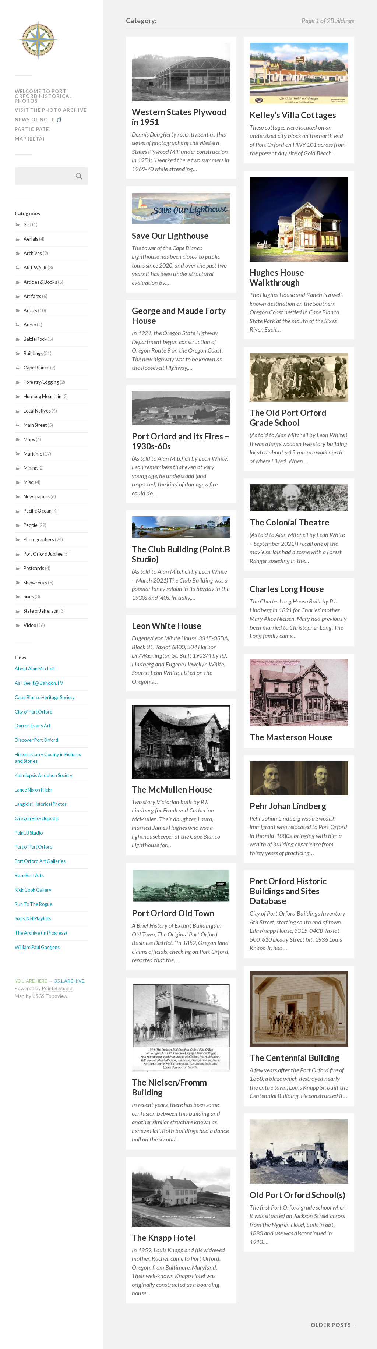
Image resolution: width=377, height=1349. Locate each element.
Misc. (29, 482)
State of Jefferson (41, 611)
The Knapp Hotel (163, 1238)
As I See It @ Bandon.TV (39, 683)
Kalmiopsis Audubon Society (44, 775)
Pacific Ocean (38, 511)
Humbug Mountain (42, 396)
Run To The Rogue (33, 904)
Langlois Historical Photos (41, 804)
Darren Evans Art (32, 726)
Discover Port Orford (36, 740)
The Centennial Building (294, 1058)
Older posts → (334, 1325)
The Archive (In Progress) (41, 933)
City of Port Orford (34, 712)
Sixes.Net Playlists (33, 918)
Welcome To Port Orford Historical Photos (43, 96)
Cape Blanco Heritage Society (45, 697)
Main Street (35, 425)
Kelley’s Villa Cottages (293, 115)
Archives (33, 253)
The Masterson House (291, 737)
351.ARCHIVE (69, 981)
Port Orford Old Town (173, 913)
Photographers (39, 539)
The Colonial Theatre (290, 522)
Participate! (33, 129)
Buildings (33, 353)
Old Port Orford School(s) (297, 1195)
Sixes (29, 596)
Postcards (34, 568)
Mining (31, 468)
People (31, 525)
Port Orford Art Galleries (40, 861)
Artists (30, 311)
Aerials (31, 239)
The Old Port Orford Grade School (288, 418)
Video (30, 625)
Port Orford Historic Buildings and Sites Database (288, 891)
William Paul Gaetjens (37, 947)
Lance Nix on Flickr (33, 790)
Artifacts (32, 296)
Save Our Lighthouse (170, 236)
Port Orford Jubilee (43, 554)
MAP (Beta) (30, 139)
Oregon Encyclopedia (37, 818)
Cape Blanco (36, 368)
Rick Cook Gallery (33, 890)
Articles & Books (40, 282)
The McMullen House (172, 789)
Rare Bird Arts (29, 875)
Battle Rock (35, 339)
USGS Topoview (49, 996)
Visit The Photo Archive (51, 110)
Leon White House (166, 626)
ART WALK (35, 267)
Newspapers (37, 496)
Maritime (33, 454)
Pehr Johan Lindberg (288, 806)
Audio (30, 324)
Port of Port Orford (34, 847)
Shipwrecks (35, 582)
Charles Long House (287, 589)
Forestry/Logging (41, 382)
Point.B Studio (29, 833)
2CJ (27, 224)
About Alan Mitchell (34, 669)
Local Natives (37, 411)
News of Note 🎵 (38, 120)
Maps (29, 439)
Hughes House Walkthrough (277, 277)
